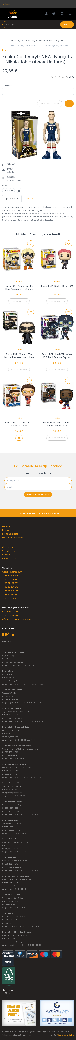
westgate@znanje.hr (13, 830)
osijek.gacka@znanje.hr (15, 848)
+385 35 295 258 (10, 590)
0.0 (62, 77)
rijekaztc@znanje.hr (13, 792)
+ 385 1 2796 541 (11, 938)
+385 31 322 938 (11, 845)
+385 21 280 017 (11, 901)
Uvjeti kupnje (8, 551)
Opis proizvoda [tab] (12, 198)
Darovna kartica (9, 558)
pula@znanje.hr (11, 681)
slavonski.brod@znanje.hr (16, 718)
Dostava (6, 554)
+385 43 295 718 (10, 575)
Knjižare (6, 4)
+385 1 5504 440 (10, 579)
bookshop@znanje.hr (14, 662)
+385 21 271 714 (11, 733)
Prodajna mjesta (10, 533)
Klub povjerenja (9, 547)
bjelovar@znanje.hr (13, 867)
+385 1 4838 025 (11, 882)
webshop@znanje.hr (12, 571)
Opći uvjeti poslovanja (12, 537)
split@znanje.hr (11, 737)
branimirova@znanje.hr (15, 942)
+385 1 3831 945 (11, 920)
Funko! (19, 281)
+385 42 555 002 (11, 752)
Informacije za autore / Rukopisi (17, 619)
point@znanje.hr (12, 923)
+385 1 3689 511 (10, 615)
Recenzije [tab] (28, 198)
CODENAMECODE (65, 1035)
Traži (67, 24)
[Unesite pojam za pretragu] (38, 24)
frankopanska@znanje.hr (15, 811)
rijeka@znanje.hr (12, 699)
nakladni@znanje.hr (11, 611)
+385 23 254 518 (10, 586)
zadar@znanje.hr (12, 774)
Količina (8, 85)
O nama (6, 526)
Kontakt (6, 530)
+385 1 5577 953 (10, 598)
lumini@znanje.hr (12, 755)
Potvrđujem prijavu (38, 494)
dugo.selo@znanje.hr (14, 886)
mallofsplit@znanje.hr (14, 904)
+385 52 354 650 (10, 594)
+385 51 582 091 (10, 583)
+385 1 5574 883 (11, 808)
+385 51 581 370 (11, 789)
